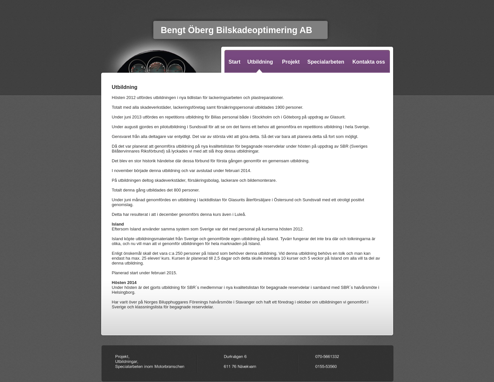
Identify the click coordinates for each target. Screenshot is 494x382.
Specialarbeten (325, 62)
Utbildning (260, 62)
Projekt (291, 62)
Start (234, 62)
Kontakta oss (369, 62)
